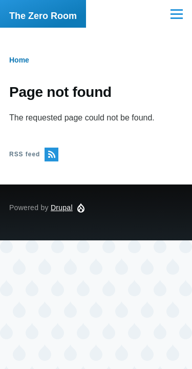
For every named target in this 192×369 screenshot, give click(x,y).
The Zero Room (43, 16)
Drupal (62, 207)
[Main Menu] (176, 14)
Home (19, 60)
